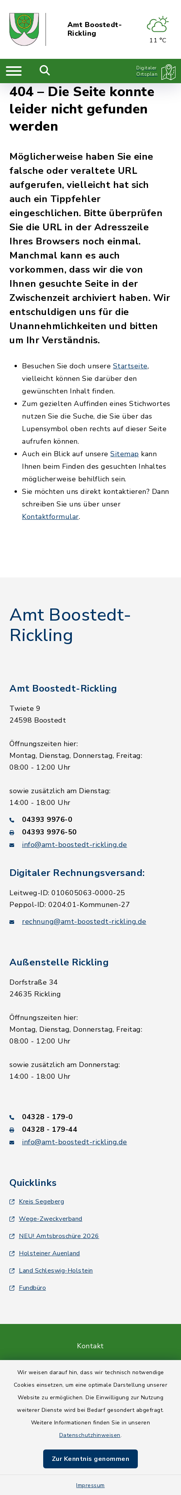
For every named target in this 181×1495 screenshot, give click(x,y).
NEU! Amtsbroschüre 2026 (54, 1236)
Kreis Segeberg (36, 1201)
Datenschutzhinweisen (90, 1435)
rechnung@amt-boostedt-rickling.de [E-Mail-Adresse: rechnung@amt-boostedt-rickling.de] (84, 921)
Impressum (90, 1485)
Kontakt (90, 1346)
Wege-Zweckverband (45, 1219)
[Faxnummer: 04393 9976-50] (90, 832)
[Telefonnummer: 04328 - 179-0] (90, 1117)
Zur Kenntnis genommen (91, 1459)
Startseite (130, 366)
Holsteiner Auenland (44, 1253)
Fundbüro (27, 1288)
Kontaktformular (50, 516)
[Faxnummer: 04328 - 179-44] (90, 1129)
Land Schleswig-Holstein (51, 1270)
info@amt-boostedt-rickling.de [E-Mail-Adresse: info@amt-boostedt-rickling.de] (74, 844)
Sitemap (124, 454)
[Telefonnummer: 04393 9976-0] (90, 819)
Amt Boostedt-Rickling (95, 29)
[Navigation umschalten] (13, 71)
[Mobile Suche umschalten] (45, 71)
